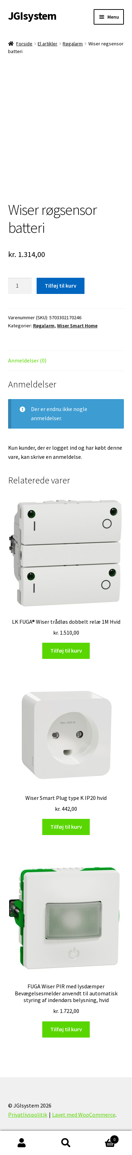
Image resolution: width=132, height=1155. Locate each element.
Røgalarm (73, 43)
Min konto (22, 1143)
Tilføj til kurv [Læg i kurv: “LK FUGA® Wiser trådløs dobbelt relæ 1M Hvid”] (66, 650)
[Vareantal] (20, 286)
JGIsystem (32, 16)
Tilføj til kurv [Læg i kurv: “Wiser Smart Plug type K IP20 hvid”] (66, 826)
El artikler (47, 43)
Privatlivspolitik (27, 1114)
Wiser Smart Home (77, 325)
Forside (24, 43)
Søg (66, 1143)
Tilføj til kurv (60, 285)
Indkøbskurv (103, 1138)
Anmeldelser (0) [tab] (27, 360)
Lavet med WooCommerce (83, 1114)
